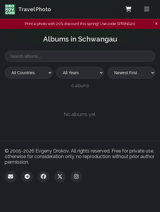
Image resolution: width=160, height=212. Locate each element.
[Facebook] (43, 177)
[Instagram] (76, 177)
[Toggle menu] (147, 9)
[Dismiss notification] (156, 24)
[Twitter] (60, 177)
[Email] (10, 177)
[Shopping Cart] (128, 9)
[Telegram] (27, 177)
